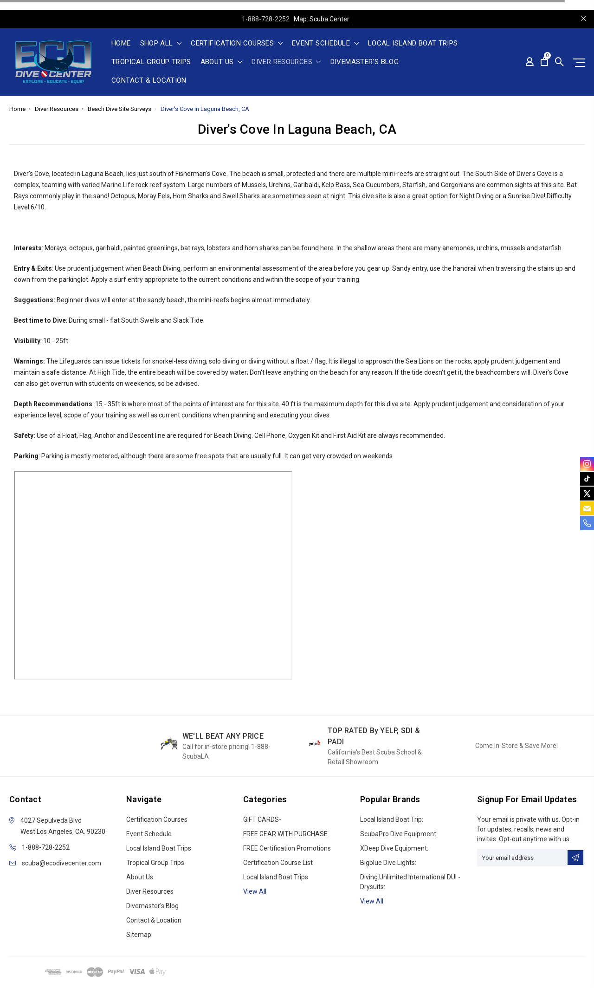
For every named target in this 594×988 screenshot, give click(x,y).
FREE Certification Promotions (287, 848)
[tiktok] (587, 479)
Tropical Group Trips (151, 62)
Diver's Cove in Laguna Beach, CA (205, 108)
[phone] (587, 523)
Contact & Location (149, 80)
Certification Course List (278, 862)
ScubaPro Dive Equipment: (399, 834)
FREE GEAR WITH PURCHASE (285, 834)
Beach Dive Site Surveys (119, 108)
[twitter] (587, 493)
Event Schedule (325, 43)
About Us (221, 62)
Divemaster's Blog (364, 62)
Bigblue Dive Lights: (388, 862)
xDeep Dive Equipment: (394, 848)
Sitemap (138, 934)
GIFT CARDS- (262, 819)
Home (121, 43)
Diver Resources (286, 62)
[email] (587, 508)
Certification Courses (237, 43)
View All (371, 901)
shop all (161, 43)
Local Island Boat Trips (413, 43)
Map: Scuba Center (321, 19)
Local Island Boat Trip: (391, 819)
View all (254, 891)
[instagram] (587, 464)
